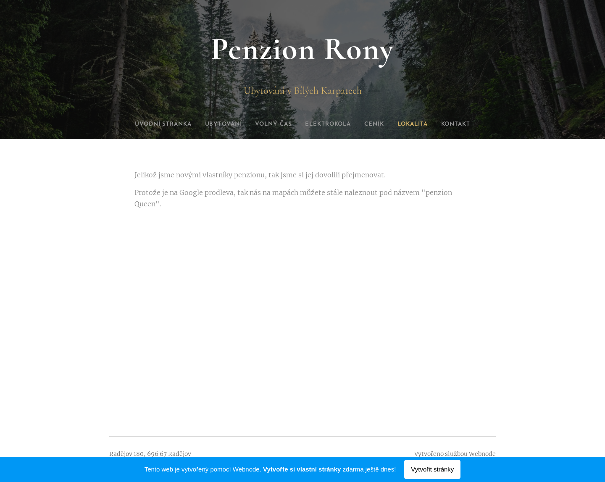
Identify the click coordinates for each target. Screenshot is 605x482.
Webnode (482, 454)
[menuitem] (151, 124)
